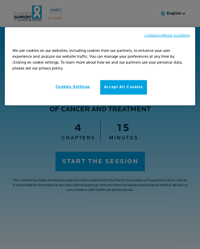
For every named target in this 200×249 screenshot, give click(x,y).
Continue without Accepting (167, 36)
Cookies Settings (72, 87)
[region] (100, 66)
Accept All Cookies (123, 87)
